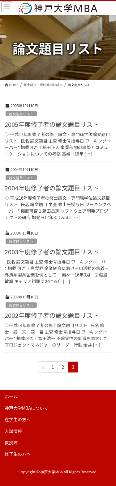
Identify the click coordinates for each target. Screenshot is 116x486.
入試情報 (13, 431)
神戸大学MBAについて (26, 408)
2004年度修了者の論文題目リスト (52, 187)
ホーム (11, 396)
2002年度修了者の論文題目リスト (52, 315)
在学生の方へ (18, 419)
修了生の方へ (18, 454)
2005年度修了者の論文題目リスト (52, 124)
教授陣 (11, 442)
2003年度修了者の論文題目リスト (52, 251)
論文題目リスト (21, 113)
